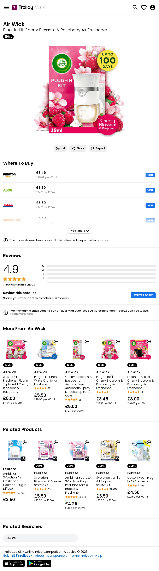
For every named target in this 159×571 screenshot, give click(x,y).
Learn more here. (22, 314)
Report (98, 148)
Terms (75, 555)
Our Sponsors (57, 555)
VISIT (150, 175)
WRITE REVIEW (143, 295)
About (40, 555)
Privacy (87, 555)
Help (98, 555)
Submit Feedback (18, 555)
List (60, 148)
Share (77, 148)
